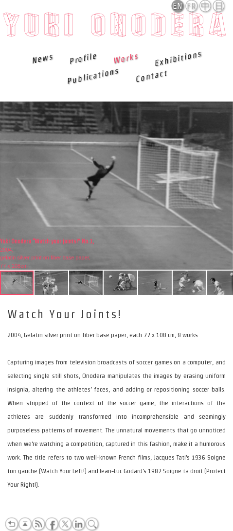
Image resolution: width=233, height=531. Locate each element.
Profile (82, 58)
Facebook (51, 524)
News (42, 58)
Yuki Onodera (116, 27)
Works (125, 58)
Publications (92, 76)
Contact (150, 76)
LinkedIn (78, 524)
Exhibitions (177, 58)
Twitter (65, 524)
